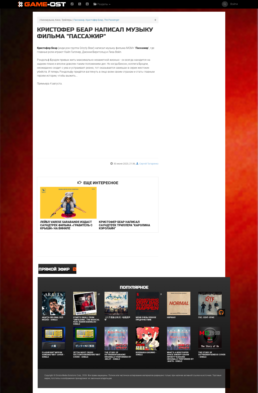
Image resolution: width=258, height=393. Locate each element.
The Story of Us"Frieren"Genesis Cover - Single (211, 354)
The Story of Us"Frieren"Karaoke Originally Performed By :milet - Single (117, 355)
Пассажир (79, 20)
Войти (234, 4)
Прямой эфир (56, 269)
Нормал (171, 317)
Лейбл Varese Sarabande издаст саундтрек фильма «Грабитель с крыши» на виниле (66, 225)
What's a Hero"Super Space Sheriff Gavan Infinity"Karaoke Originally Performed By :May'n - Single (180, 356)
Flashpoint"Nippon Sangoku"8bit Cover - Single (53, 354)
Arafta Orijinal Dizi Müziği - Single (52, 318)
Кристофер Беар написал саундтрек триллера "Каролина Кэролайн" (124, 225)
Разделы (101, 4)
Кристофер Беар (94, 20)
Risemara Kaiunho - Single (146, 353)
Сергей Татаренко (147, 163)
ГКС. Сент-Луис (206, 317)
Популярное (134, 287)
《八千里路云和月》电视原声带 (117, 318)
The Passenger (111, 20)
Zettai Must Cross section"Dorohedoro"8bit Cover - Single (86, 354)
